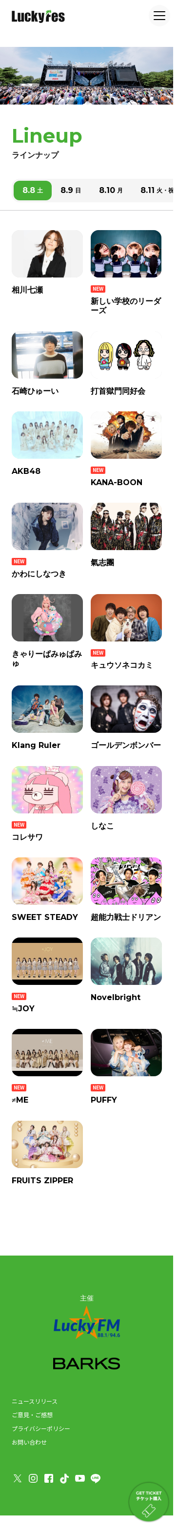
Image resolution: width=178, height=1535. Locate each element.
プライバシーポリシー (41, 1428)
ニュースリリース (35, 1401)
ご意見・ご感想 (32, 1414)
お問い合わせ (29, 1442)
